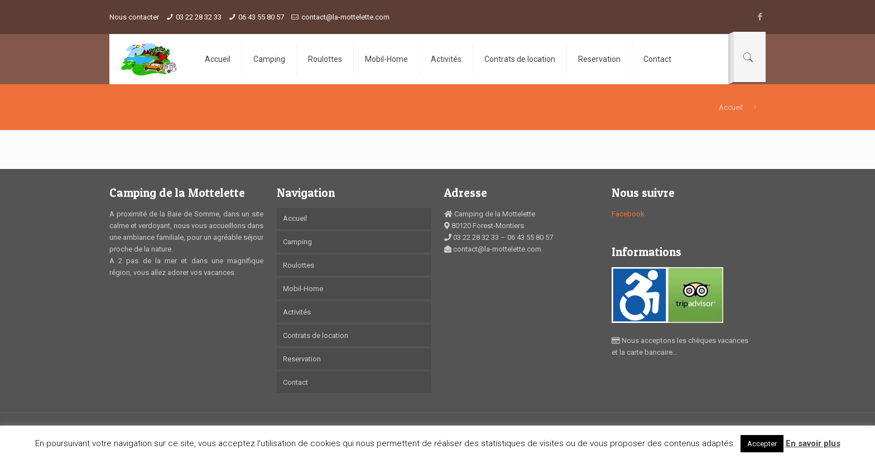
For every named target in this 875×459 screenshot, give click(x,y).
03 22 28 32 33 (199, 17)
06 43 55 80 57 (261, 17)
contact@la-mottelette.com (345, 17)
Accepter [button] (762, 443)
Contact (295, 382)
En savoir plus (813, 443)
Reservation (302, 359)
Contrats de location (315, 335)
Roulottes (298, 265)
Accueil (731, 107)
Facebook (628, 214)
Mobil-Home (303, 288)
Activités (297, 312)
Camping (297, 242)
